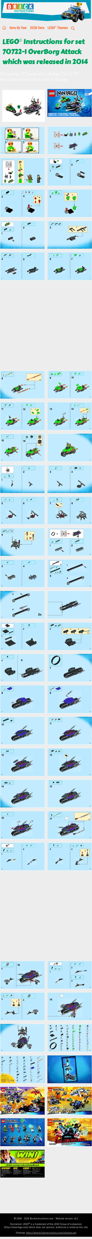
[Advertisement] (42, 325)
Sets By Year (18, 27)
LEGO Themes (58, 27)
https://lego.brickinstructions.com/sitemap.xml (51, 1232)
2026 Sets (37, 27)
